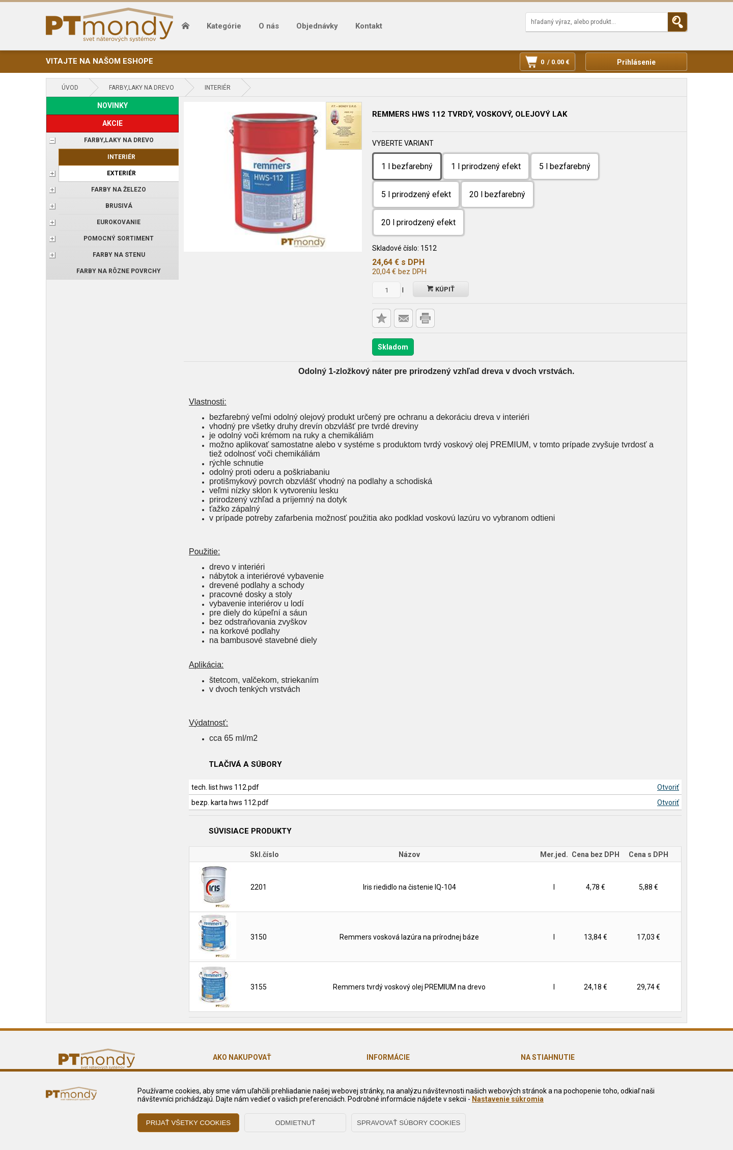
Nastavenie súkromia (508, 1099)
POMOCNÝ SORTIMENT (118, 238)
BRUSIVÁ (118, 205)
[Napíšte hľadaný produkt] (596, 22)
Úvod (70, 87)
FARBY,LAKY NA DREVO (141, 87)
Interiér (218, 87)
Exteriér (121, 173)
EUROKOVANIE (118, 222)
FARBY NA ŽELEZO (118, 189)
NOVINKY (112, 105)
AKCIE (112, 123)
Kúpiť (441, 289)
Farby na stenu (119, 254)
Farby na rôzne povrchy (118, 271)
